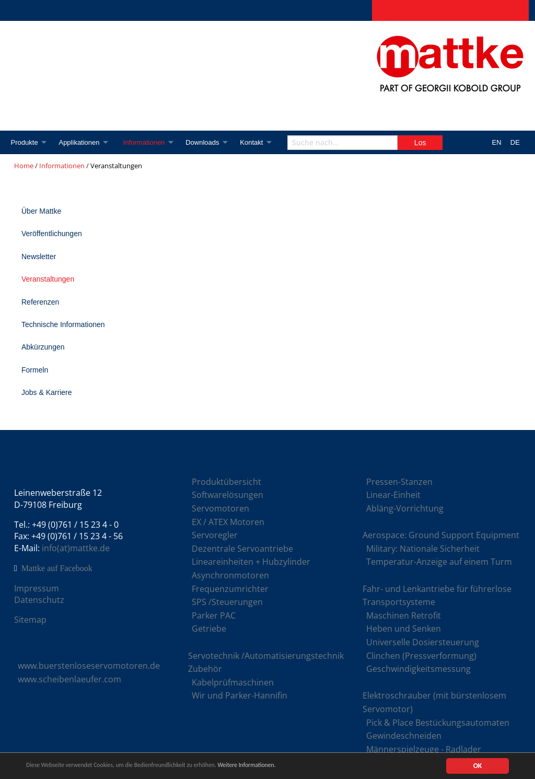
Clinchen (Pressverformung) (421, 655)
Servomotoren (220, 508)
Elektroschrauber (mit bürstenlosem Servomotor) (434, 702)
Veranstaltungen (47, 279)
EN (497, 142)
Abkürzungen (43, 347)
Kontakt (259, 142)
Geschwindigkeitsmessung (418, 669)
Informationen (148, 142)
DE (515, 142)
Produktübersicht (226, 481)
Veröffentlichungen (51, 233)
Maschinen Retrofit (403, 615)
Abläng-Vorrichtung (405, 508)
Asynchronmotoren (230, 575)
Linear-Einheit (393, 495)
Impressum (36, 588)
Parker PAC (214, 615)
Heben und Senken (403, 628)
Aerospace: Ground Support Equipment (441, 535)
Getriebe (209, 628)
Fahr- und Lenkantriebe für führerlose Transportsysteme (437, 595)
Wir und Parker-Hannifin (239, 695)
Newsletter (38, 256)
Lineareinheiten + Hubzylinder (251, 561)
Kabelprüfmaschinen (233, 682)
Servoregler (215, 535)
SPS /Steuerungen (227, 602)
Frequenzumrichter (230, 589)
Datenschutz (39, 600)
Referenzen (40, 302)
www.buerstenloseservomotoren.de (89, 665)
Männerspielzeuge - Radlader (423, 749)
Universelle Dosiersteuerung (422, 642)
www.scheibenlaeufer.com (69, 679)
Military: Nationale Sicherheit (423, 548)
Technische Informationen (63, 324)
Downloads (208, 142)
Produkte (24, 142)
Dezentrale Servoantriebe (242, 548)
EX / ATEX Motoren (228, 522)
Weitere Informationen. (284, 766)
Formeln (34, 370)
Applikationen (81, 142)
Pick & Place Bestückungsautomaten (437, 722)
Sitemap (30, 619)
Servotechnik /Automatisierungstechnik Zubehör (266, 662)
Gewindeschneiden (403, 735)
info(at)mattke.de (76, 548)
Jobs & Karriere (46, 392)
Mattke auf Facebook (56, 568)
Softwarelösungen (227, 495)
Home (23, 165)
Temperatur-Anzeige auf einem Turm (439, 561)
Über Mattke (41, 211)
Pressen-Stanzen (399, 481)
